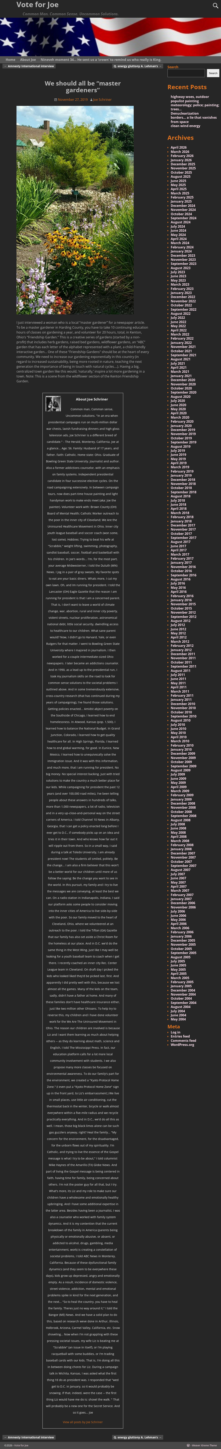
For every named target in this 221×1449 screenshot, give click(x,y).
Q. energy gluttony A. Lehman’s (138, 66)
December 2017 (183, 525)
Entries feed (180, 1036)
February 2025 (182, 197)
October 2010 (181, 712)
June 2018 (178, 504)
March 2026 (180, 151)
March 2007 (180, 890)
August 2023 (180, 268)
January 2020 (181, 425)
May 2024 (178, 235)
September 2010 (183, 716)
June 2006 (178, 915)
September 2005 (183, 953)
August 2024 (180, 222)
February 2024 (182, 247)
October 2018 (181, 488)
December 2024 (183, 205)
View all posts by (83, 1422)
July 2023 (178, 272)
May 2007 (178, 882)
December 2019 (183, 430)
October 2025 (181, 172)
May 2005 (178, 969)
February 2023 (182, 288)
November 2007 (183, 857)
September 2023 (183, 263)
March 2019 (180, 467)
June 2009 (178, 778)
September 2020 (183, 392)
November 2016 (183, 567)
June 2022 (178, 322)
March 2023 (180, 284)
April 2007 (179, 886)
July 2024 (178, 226)
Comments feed (183, 1040)
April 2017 (179, 550)
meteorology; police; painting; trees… (195, 107)
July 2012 (178, 625)
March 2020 (180, 417)
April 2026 (179, 147)
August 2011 (180, 670)
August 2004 (180, 1007)
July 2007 (178, 874)
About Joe (28, 59)
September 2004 (183, 1002)
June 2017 (178, 546)
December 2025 (183, 164)
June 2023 (178, 276)
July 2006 (178, 911)
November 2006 (183, 907)
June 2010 (178, 728)
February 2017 (182, 558)
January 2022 (181, 342)
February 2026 (182, 156)
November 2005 (183, 944)
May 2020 (178, 409)
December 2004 (183, 990)
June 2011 (178, 679)
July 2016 (178, 583)
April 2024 (179, 239)
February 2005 (182, 982)
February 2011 (182, 695)
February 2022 (182, 338)
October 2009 (181, 762)
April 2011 (179, 687)
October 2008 (181, 812)
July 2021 (178, 363)
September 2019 (183, 442)
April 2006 (179, 923)
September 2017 (183, 537)
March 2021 (180, 371)
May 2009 (178, 782)
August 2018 (180, 496)
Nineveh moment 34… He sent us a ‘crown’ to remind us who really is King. (101, 59)
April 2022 (179, 330)
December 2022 (183, 297)
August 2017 (180, 542)
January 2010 (181, 749)
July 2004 (178, 1011)
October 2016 (181, 571)
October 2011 (181, 662)
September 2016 (183, 575)
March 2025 (180, 193)
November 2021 (183, 346)
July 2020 (178, 400)
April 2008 (179, 836)
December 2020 (183, 380)
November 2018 (183, 484)
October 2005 (181, 949)
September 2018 (183, 492)
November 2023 (183, 259)
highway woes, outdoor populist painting (190, 98)
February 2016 (182, 596)
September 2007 (183, 865)
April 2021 (179, 367)
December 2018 (183, 479)
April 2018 (179, 508)
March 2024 (180, 243)
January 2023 (181, 293)
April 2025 (179, 189)
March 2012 (180, 641)
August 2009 (180, 770)
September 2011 (183, 666)
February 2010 (182, 745)
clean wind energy (185, 126)
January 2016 (181, 600)
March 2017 (180, 554)
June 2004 (178, 1015)
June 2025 (178, 181)
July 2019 (178, 450)
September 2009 (183, 766)
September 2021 (183, 355)
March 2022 (180, 334)
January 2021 (181, 376)
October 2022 (181, 305)
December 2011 (183, 654)
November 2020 (183, 384)
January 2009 (181, 799)
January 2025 (181, 201)
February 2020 (182, 421)
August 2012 (180, 621)
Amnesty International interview (29, 66)
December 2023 (183, 255)
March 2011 (180, 691)
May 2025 (178, 185)
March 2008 (180, 841)
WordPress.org (182, 1044)
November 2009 (183, 758)
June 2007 (178, 878)
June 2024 (178, 230)
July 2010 (178, 724)
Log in (176, 1032)
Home (10, 59)
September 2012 (183, 616)
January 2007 (181, 899)
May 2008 (178, 832)
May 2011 (178, 683)
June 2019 (178, 454)
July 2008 (178, 824)
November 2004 (183, 994)
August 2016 (180, 579)
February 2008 (182, 845)
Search (172, 67)
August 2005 (180, 957)
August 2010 (180, 720)
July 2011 (178, 674)
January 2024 (181, 251)
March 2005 (180, 978)
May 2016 (178, 587)
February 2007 (182, 895)
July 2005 (178, 961)
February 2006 (182, 932)
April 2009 (179, 787)
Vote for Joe (21, 1445)
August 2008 (180, 820)
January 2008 (181, 849)
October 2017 (181, 533)
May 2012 (178, 633)
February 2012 (182, 645)
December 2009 (183, 753)
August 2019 (180, 446)
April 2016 (179, 591)
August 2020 (180, 396)
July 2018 (178, 500)
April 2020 (179, 413)
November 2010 (183, 708)
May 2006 (178, 919)
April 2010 (179, 737)
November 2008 (183, 807)
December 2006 (183, 903)
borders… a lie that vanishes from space (194, 119)
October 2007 (181, 861)
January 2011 (181, 699)
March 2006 (180, 928)
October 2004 (181, 998)
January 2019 (181, 475)
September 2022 (183, 309)
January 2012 (181, 650)
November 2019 (183, 434)
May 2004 (178, 1019)
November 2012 (183, 612)
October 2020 (181, 388)
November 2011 (183, 658)
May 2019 (178, 459)
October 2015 (181, 608)
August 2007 (180, 870)
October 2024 (181, 214)
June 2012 (178, 629)
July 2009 (178, 774)
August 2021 (180, 359)
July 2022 (178, 317)
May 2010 (178, 733)
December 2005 (183, 940)
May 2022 (178, 326)
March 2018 (180, 513)
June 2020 (178, 405)
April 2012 (179, 637)
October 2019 (181, 438)
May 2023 (178, 280)
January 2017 (181, 562)
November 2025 (183, 168)
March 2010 (180, 741)
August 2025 (180, 176)
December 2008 (183, 803)
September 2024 (183, 218)
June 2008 (178, 828)
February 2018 (182, 517)
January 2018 (181, 521)
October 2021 (181, 351)
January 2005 (181, 986)
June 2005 (178, 965)
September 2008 (183, 816)
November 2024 (183, 209)
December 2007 (183, 853)
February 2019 (182, 471)
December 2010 (183, 704)
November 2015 (183, 604)
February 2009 (182, 795)
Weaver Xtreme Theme (204, 1445)
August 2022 (180, 313)
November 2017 (183, 529)
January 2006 (181, 936)
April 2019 (179, 463)
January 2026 (181, 160)
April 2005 (179, 973)
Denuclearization (185, 113)
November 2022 (183, 301)
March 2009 (180, 791)
